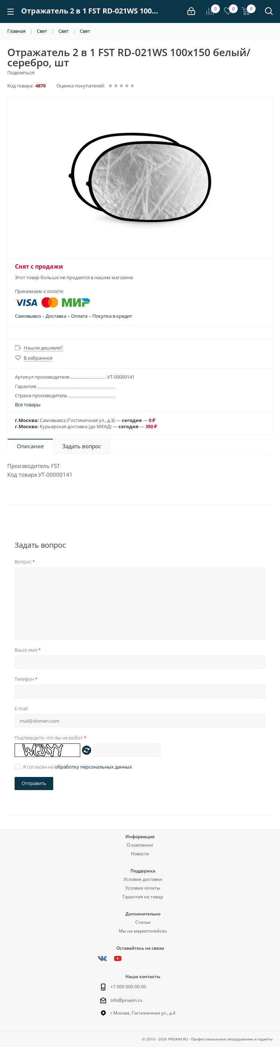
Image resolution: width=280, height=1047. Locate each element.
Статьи (143, 922)
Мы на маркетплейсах (143, 931)
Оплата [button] (79, 316)
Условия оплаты (142, 888)
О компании (140, 845)
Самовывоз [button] (28, 316)
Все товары (27, 404)
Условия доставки (143, 879)
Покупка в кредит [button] (112, 316)
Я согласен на (77, 767)
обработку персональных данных (93, 766)
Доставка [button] (56, 316)
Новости (140, 854)
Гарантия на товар (142, 897)
